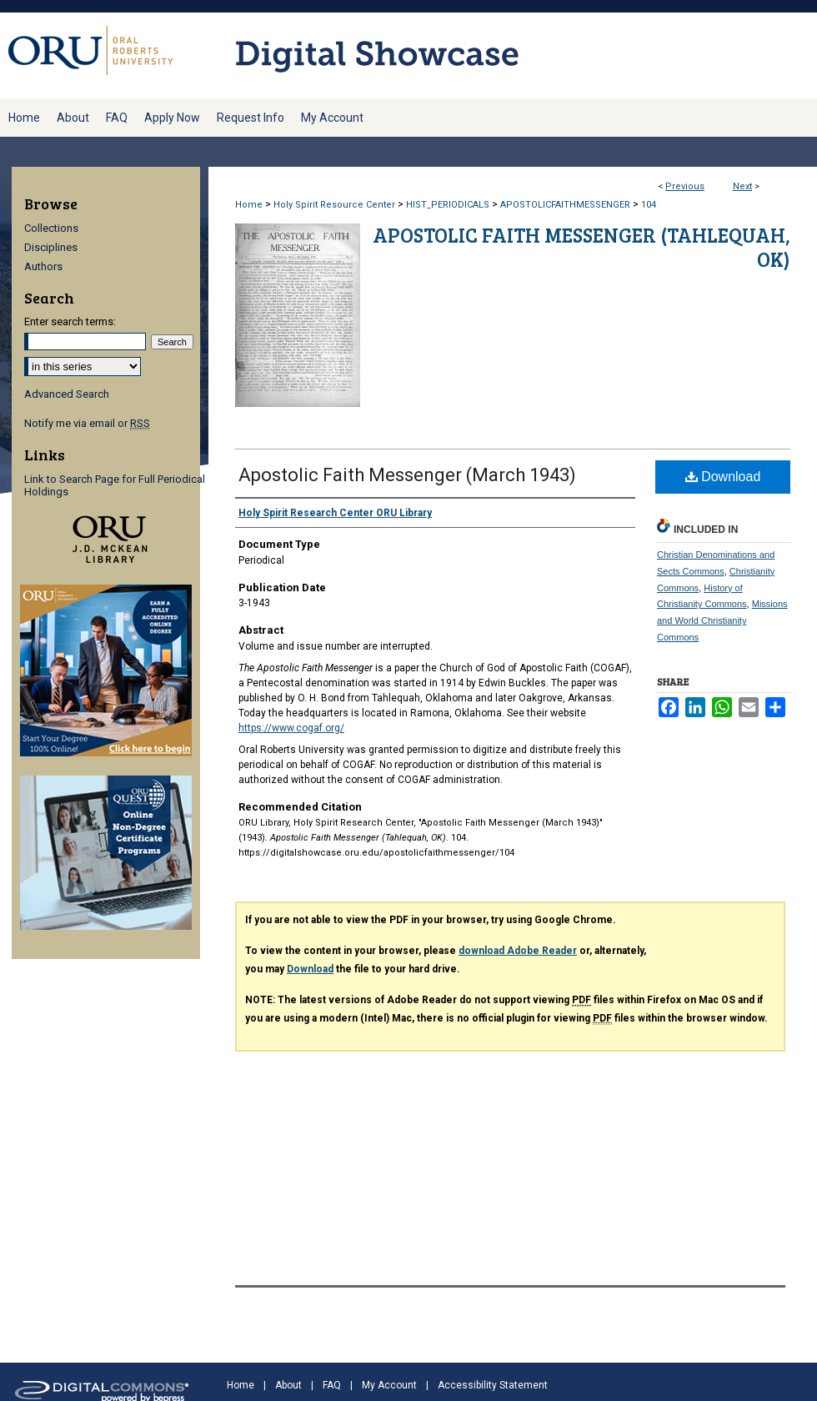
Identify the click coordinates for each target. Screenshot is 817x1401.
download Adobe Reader (518, 951)
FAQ (332, 1385)
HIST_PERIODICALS (447, 204)
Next (742, 186)
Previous (684, 186)
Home (249, 204)
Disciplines (51, 247)
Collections (51, 228)
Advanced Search (66, 394)
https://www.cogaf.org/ (291, 728)
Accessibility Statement (493, 1385)
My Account (389, 1385)
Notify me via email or (87, 423)
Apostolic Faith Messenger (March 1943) (407, 474)
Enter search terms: (70, 321)
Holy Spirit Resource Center (334, 204)
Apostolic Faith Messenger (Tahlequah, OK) (581, 247)
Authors (43, 266)
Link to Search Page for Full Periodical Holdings (114, 485)
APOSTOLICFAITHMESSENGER (565, 204)
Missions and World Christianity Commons (722, 620)
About (288, 1385)
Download (723, 477)
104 (648, 204)
